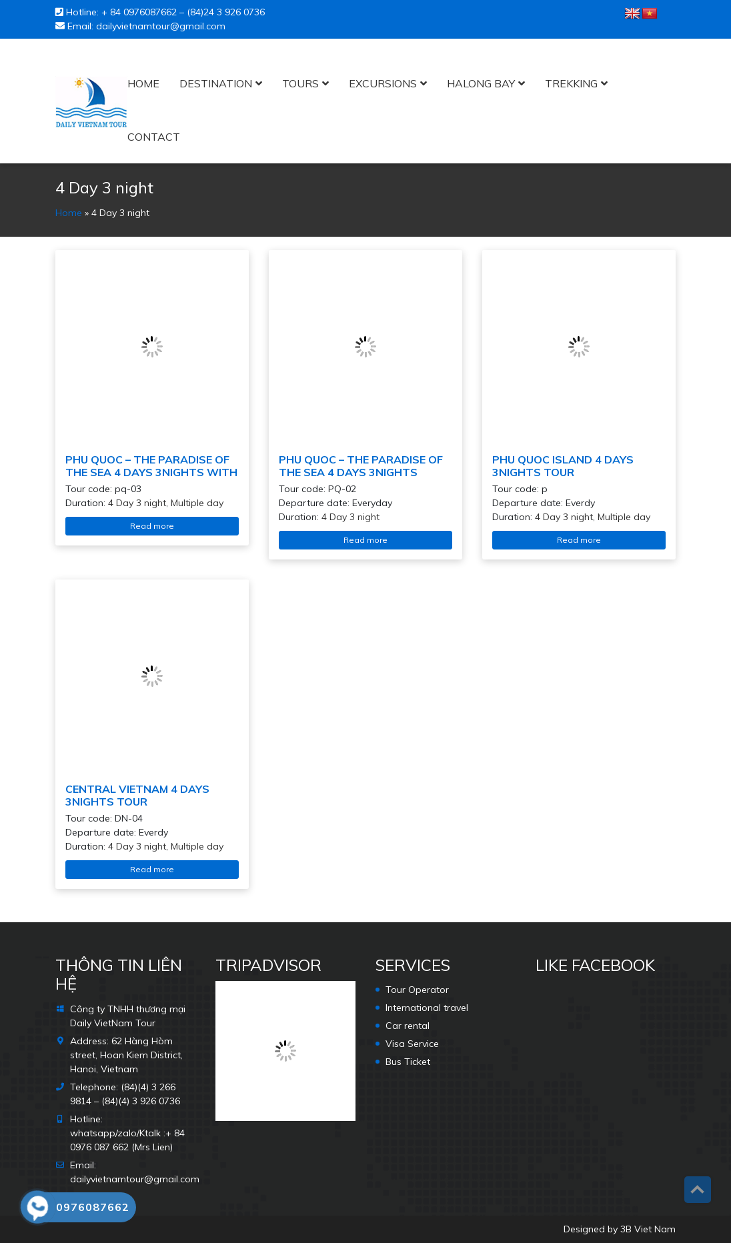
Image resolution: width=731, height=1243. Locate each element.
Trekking (571, 83)
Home (143, 83)
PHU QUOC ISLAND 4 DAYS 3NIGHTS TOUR (563, 466)
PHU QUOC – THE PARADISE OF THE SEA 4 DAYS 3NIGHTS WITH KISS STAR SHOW (151, 472)
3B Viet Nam (648, 1229)
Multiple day (197, 503)
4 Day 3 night (137, 503)
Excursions (383, 83)
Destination (215, 83)
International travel (427, 1008)
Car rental (408, 1026)
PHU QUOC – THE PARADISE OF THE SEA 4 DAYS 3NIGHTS (361, 466)
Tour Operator (417, 990)
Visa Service (412, 1044)
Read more (152, 526)
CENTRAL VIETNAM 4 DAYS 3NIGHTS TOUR (137, 795)
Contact (153, 136)
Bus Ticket (408, 1062)
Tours (300, 83)
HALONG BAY (481, 83)
